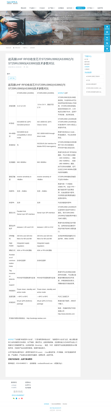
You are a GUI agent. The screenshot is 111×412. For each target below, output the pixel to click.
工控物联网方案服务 (88, 29)
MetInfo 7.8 (56, 404)
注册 (104, 2)
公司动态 (13, 385)
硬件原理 (86, 64)
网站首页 (23, 8)
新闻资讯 (14, 382)
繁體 (55, 407)
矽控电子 (61, 93)
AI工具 (86, 59)
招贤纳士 (30, 382)
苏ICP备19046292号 (55, 400)
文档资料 (32, 47)
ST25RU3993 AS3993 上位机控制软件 (94, 88)
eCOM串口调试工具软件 (93, 76)
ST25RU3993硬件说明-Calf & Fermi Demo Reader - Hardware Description (94, 92)
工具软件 (86, 69)
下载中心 (25, 47)
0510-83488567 (84, 387)
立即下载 (12, 78)
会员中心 (47, 382)
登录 (100, 2)
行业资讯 (13, 387)
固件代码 (86, 61)
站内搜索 (64, 382)
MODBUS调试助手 (91, 84)
